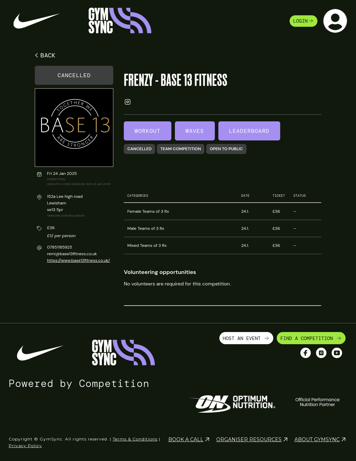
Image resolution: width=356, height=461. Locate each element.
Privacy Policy (25, 445)
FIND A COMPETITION (311, 338)
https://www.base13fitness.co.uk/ (78, 260)
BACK (44, 55)
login (303, 21)
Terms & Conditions (135, 439)
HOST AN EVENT (246, 338)
